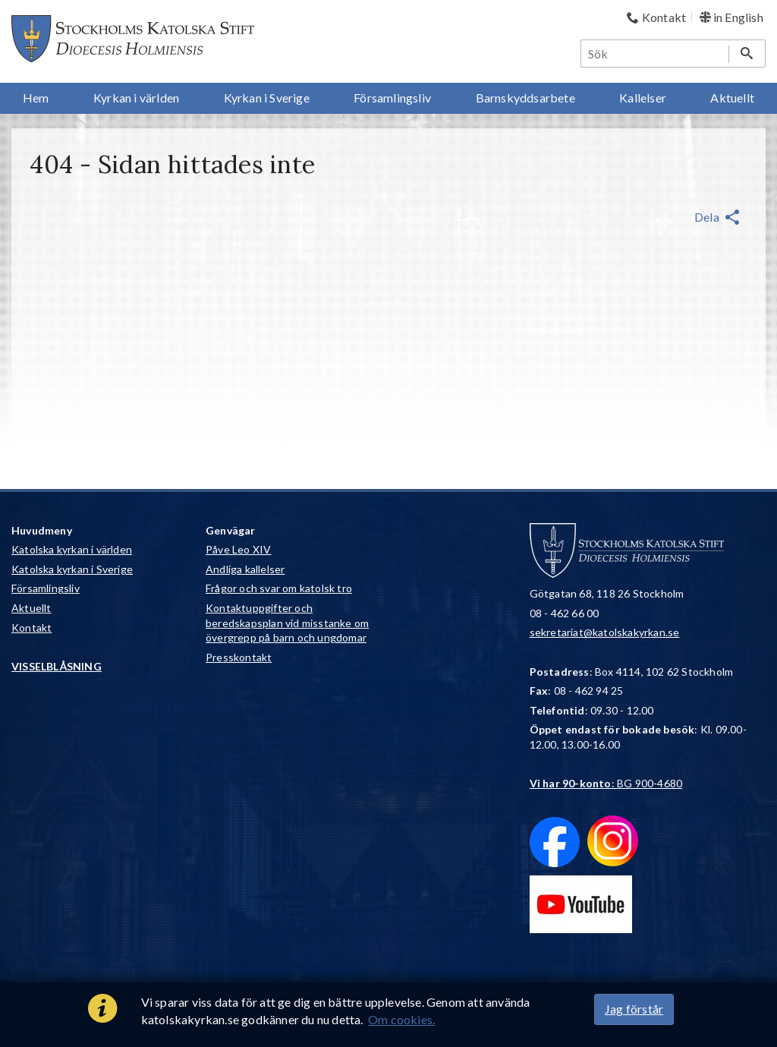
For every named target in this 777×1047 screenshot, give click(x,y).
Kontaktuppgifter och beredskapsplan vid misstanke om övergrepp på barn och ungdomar (287, 622)
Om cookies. (401, 1019)
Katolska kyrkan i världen (71, 549)
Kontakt (31, 627)
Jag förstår (634, 1008)
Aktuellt (31, 607)
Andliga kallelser (245, 569)
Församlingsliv (45, 588)
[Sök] (655, 53)
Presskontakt (239, 657)
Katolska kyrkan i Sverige (72, 569)
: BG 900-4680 (606, 783)
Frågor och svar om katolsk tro (279, 588)
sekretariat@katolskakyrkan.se (605, 632)
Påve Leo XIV (238, 549)
